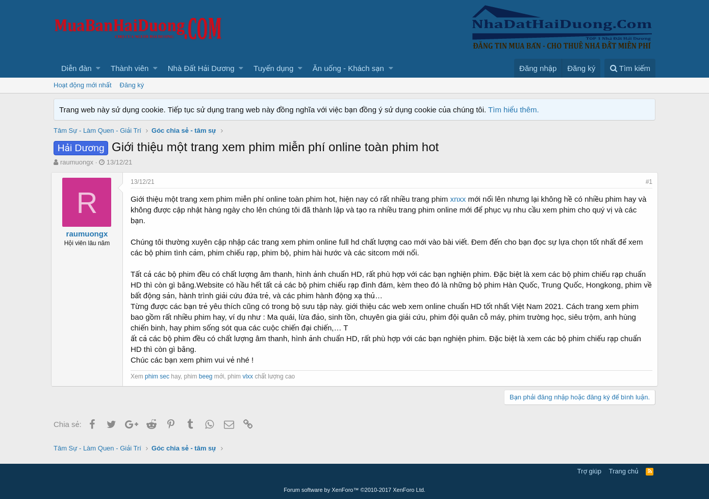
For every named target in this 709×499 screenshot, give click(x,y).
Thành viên (129, 68)
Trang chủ (624, 471)
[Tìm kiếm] (629, 68)
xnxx (461, 199)
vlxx (250, 376)
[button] (98, 68)
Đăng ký (132, 85)
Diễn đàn (76, 68)
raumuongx (76, 162)
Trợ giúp (589, 471)
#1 (646, 181)
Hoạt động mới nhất (83, 85)
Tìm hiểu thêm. (513, 109)
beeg (208, 376)
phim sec (159, 376)
